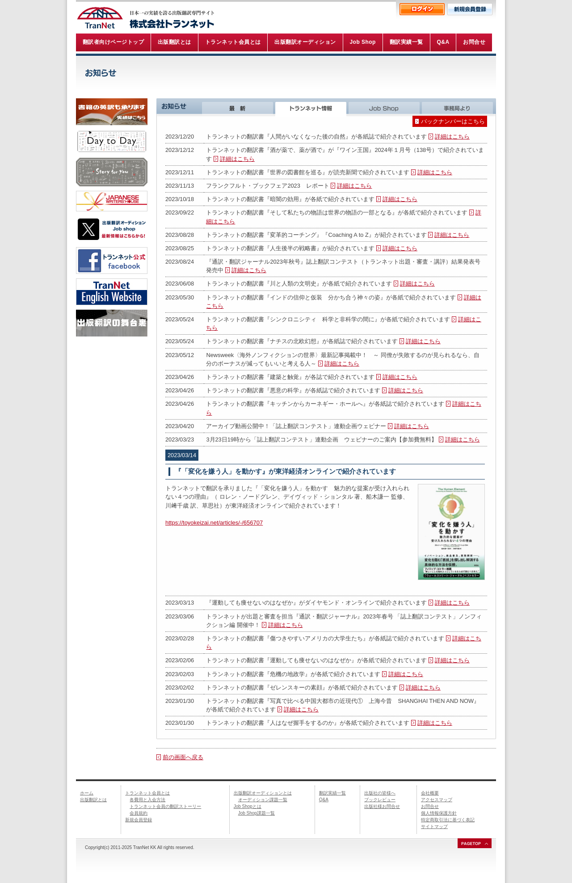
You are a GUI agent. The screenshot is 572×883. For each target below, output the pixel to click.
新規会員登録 (138, 819)
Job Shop (385, 107)
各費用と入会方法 (147, 799)
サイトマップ (434, 826)
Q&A (323, 799)
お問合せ (430, 806)
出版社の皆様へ (379, 792)
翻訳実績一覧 (332, 792)
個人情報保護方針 (439, 813)
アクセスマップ (436, 799)
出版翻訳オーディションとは (263, 792)
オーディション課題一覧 (262, 799)
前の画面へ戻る (183, 757)
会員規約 (138, 813)
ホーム (86, 792)
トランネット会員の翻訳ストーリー (165, 806)
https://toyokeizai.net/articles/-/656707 (214, 522)
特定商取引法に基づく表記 (448, 819)
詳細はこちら (452, 136)
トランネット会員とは (147, 792)
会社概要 (430, 792)
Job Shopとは (247, 806)
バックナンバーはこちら (453, 121)
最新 (238, 107)
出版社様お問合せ (382, 806)
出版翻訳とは (93, 799)
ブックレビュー (379, 799)
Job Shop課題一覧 (256, 813)
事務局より (459, 107)
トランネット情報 (312, 107)
